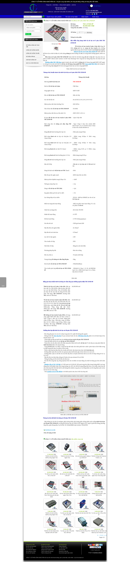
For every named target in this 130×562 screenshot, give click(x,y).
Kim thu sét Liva (29, 548)
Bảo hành (85, 17)
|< (97, 535)
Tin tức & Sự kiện (71, 17)
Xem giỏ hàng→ (97, 6)
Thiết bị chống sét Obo (46, 553)
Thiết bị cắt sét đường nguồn (47, 546)
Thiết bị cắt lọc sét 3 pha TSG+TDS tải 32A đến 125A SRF (83, 475)
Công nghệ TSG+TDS (91, 64)
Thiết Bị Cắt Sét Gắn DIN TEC (83, 513)
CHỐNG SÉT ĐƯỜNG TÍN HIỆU (32, 53)
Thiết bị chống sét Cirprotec (47, 551)
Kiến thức (95, 17)
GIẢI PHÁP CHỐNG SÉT (31, 59)
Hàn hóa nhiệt (62, 549)
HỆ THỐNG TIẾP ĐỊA (30, 56)
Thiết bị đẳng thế (62, 546)
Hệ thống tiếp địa (83, 336)
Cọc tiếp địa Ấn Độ (63, 548)
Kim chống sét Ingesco (31, 549)
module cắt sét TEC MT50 (54, 371)
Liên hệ (74, 5)
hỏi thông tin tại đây (50, 430)
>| (106, 535)
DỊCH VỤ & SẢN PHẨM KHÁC (32, 63)
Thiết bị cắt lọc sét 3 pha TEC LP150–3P (85, 51)
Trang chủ (48, 5)
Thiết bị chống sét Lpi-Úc (46, 548)
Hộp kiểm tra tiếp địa (63, 551)
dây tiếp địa (57, 336)
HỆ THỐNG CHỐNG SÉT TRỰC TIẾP (32, 46)
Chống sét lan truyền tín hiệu (47, 549)
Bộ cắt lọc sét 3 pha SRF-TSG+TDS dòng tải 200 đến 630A (51, 495)
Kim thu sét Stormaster (31, 546)
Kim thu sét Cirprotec (30, 553)
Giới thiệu (55, 5)
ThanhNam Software (97, 552)
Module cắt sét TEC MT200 (52, 364)
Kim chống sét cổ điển (31, 551)
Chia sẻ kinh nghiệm (65, 5)
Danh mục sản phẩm (54, 17)
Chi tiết (3, 285)
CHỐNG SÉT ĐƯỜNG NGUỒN (32, 50)
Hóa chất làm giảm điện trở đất (66, 553)
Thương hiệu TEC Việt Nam (53, 62)
